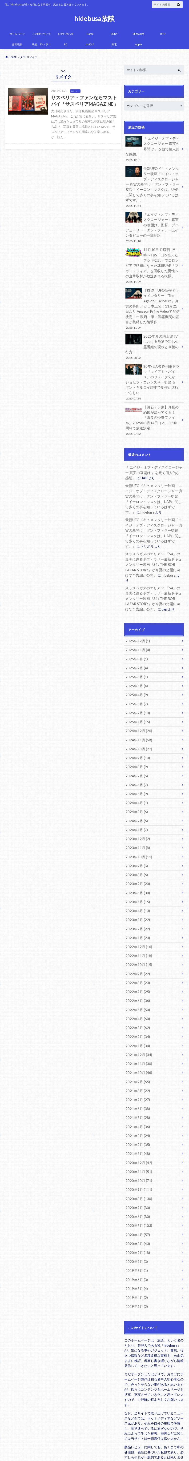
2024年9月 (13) (136, 723)
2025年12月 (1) (136, 609)
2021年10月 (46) (137, 1027)
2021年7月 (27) (136, 1053)
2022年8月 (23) (136, 940)
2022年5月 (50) (136, 966)
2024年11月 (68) (137, 705)
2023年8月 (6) (135, 836)
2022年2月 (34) (136, 992)
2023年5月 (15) (136, 862)
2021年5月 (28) (136, 1071)
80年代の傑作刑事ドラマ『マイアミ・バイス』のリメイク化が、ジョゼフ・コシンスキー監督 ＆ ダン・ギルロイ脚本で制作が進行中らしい (152, 366)
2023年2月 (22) (136, 888)
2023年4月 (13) (136, 870)
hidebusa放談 (94, 18)
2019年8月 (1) (135, 1219)
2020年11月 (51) (137, 1123)
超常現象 (17, 44)
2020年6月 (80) (136, 1166)
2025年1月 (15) (136, 688)
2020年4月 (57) (136, 1184)
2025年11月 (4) (136, 618)
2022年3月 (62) (136, 984)
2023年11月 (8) (136, 809)
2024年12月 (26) (137, 697)
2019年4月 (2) (135, 1245)
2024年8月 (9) (135, 731)
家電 (114, 44)
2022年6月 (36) (136, 957)
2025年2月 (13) (136, 679)
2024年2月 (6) (135, 783)
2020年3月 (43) (136, 1192)
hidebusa (132, 490)
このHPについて (41, 33)
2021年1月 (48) (136, 1105)
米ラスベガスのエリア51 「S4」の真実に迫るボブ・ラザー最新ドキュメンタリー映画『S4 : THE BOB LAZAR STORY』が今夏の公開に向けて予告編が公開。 (153, 540)
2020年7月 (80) (136, 1158)
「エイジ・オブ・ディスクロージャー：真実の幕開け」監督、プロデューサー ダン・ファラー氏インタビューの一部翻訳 (152, 224)
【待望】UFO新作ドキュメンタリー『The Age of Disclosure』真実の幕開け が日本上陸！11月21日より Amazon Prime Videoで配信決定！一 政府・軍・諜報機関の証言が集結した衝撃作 (152, 303)
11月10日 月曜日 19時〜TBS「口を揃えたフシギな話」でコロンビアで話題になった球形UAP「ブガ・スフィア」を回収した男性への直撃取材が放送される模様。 (152, 261)
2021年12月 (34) (137, 1010)
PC (65, 44)
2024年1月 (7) (135, 792)
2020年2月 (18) (136, 1201)
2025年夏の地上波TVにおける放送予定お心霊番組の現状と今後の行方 (152, 337)
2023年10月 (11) (137, 818)
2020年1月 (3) (135, 1210)
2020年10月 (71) (137, 1132)
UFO (162, 33)
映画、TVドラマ (41, 44)
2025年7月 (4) (135, 636)
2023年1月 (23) (136, 896)
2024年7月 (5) (135, 740)
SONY (114, 33)
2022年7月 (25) (136, 949)
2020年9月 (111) (137, 1140)
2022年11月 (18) (137, 914)
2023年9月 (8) (135, 827)
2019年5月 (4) (135, 1236)
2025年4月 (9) (135, 662)
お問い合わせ (65, 33)
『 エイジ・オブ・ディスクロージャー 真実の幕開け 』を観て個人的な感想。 (152, 148)
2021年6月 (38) (136, 1062)
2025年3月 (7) (135, 670)
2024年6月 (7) (135, 748)
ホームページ (17, 33)
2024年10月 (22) (137, 714)
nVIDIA (90, 44)
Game (90, 33)
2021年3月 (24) (136, 1088)
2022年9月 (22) (136, 931)
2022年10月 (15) (137, 923)
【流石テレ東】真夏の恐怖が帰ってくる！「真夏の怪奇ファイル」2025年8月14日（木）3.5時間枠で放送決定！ (152, 400)
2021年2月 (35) (136, 1097)
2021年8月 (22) (136, 1044)
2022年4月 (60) (136, 975)
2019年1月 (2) (135, 1253)
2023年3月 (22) (136, 879)
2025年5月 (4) (135, 653)
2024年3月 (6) (135, 775)
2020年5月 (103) (137, 1175)
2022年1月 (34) (136, 1001)
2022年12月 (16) (137, 905)
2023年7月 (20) (136, 844)
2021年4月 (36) (136, 1079)
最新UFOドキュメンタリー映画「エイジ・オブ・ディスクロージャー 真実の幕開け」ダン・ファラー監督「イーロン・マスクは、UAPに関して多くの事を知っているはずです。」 (152, 185)
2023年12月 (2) (136, 801)
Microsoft (138, 33)
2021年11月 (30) (137, 1018)
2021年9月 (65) (136, 1036)
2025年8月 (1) (135, 627)
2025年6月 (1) (135, 644)
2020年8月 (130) (137, 1149)
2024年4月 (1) (135, 766)
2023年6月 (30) (136, 853)
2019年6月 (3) (135, 1227)
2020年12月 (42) (137, 1114)
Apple (138, 44)
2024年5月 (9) (135, 757)
